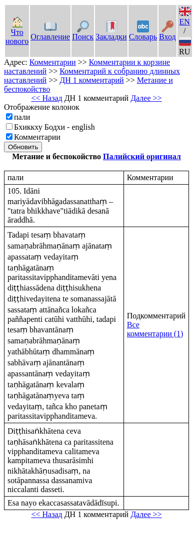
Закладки (111, 32)
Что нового (17, 31)
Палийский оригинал (142, 156)
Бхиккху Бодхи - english (54, 127)
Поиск (83, 32)
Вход (167, 32)
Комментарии (53, 62)
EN (185, 17)
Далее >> (146, 98)
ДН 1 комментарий (92, 80)
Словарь (143, 32)
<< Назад (46, 98)
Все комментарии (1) (155, 329)
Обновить (23, 147)
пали (22, 117)
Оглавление (50, 32)
